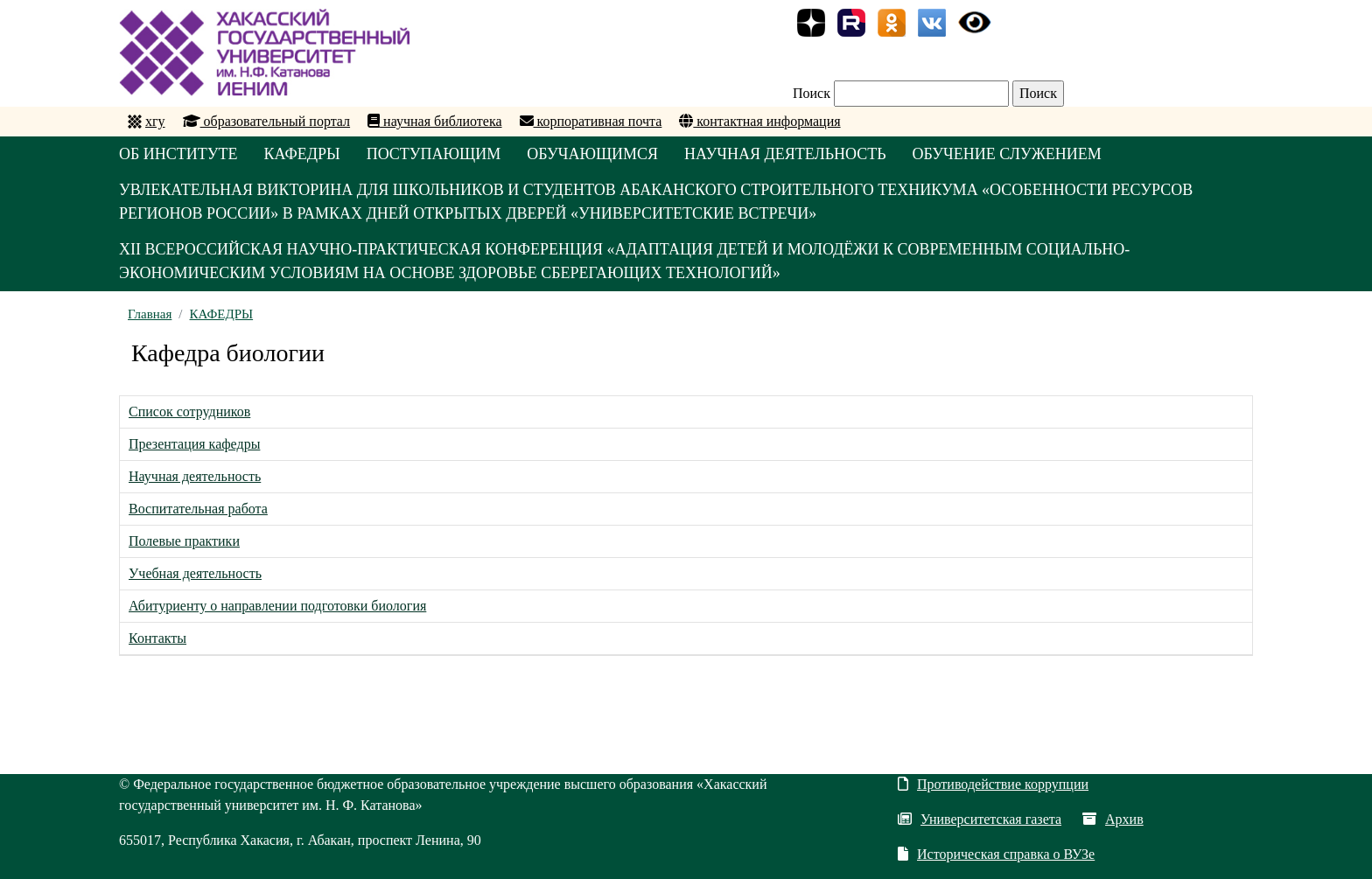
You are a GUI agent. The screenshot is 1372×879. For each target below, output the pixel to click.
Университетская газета (979, 819)
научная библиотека (434, 121)
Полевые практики (184, 541)
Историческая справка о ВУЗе (996, 854)
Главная (150, 314)
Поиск (811, 93)
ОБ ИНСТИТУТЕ (178, 154)
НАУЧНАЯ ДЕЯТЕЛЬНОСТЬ (785, 154)
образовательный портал (267, 121)
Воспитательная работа (198, 508)
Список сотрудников (189, 411)
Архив (1113, 819)
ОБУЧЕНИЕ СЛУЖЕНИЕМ (1007, 154)
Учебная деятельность (195, 573)
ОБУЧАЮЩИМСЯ (592, 154)
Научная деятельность (195, 476)
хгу (155, 121)
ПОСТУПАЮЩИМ (434, 154)
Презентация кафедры (194, 443)
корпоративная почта (591, 121)
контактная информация (759, 121)
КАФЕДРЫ (302, 154)
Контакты (157, 638)
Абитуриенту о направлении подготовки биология (277, 605)
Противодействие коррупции (993, 784)
